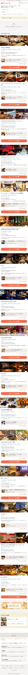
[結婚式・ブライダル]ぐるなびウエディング (7, 638)
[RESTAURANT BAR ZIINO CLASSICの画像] (14, 294)
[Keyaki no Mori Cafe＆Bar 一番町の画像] (14, 435)
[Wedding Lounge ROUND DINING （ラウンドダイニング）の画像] (14, 538)
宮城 (1, 639)
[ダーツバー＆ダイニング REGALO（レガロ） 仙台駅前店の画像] (14, 186)
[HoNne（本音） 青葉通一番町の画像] (14, 403)
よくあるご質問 (14, 670)
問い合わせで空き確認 (14, 285)
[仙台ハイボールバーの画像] (14, 471)
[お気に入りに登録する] (26, 46)
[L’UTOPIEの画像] (14, 507)
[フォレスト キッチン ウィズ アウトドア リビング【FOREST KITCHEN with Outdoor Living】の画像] (14, 221)
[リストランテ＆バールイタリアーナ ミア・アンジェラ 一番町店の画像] (14, 76)
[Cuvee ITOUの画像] (14, 366)
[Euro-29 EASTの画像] (14, 570)
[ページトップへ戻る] (14, 635)
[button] (14, 647)
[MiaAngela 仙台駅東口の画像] (14, 40)
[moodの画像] (14, 258)
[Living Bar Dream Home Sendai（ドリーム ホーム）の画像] (14, 114)
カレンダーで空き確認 (14, 67)
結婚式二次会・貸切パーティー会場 (20, 638)
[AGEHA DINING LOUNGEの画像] (14, 330)
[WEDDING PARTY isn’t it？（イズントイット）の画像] (14, 150)
